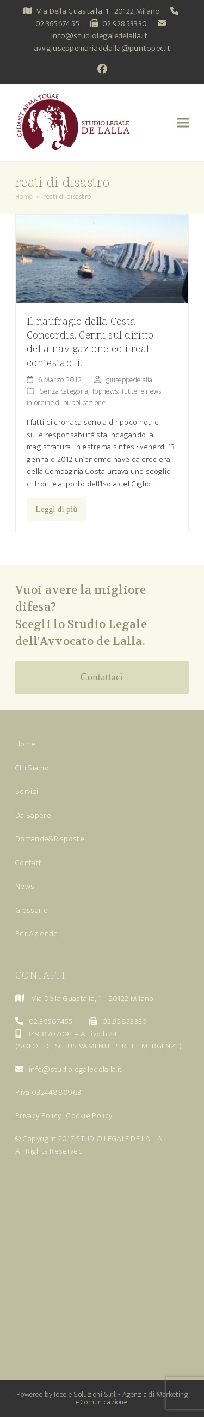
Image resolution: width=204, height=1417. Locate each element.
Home (25, 744)
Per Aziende (36, 933)
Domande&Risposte (49, 839)
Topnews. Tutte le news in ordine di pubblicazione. (94, 397)
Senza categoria (64, 391)
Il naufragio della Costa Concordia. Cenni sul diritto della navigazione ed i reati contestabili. (90, 341)
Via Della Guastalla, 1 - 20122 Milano (98, 11)
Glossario (31, 910)
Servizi (26, 791)
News (24, 886)
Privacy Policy (38, 1116)
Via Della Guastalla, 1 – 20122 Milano (92, 998)
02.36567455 (57, 24)
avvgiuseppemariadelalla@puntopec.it (102, 48)
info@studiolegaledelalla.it (99, 36)
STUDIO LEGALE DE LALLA (119, 1138)
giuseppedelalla (129, 379)
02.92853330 (124, 24)
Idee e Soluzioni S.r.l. (85, 1394)
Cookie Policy (89, 1116)
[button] (183, 123)
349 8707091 (49, 1034)
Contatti (29, 863)
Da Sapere (33, 815)
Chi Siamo (32, 768)
